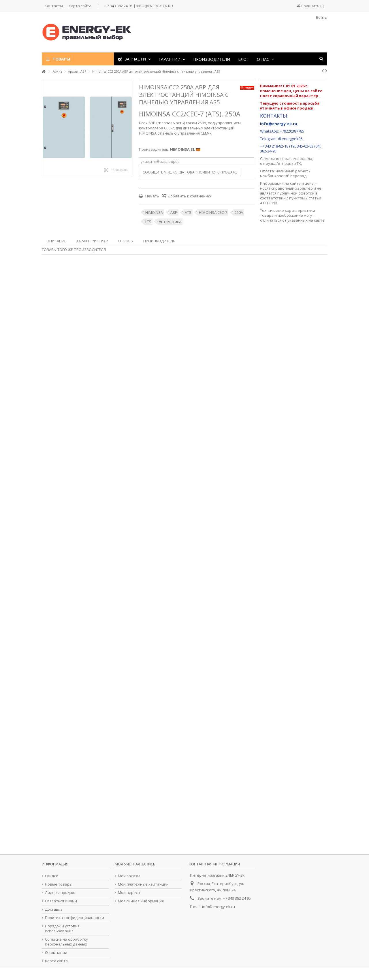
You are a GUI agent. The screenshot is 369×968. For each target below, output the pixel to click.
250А (239, 212)
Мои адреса (129, 892)
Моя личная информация (141, 901)
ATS (188, 212)
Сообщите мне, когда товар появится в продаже (190, 172)
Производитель (159, 241)
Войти (321, 17)
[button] (172, 58)
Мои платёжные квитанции (143, 884)
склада (306, 158)
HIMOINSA (154, 212)
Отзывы (125, 241)
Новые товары (58, 884)
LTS (148, 221)
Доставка (54, 909)
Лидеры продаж (60, 892)
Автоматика (170, 221)
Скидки (51, 875)
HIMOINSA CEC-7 (213, 212)
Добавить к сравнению (189, 196)
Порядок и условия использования (62, 928)
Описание (56, 241)
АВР (173, 212)
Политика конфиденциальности (74, 917)
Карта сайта (80, 5)
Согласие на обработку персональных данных (66, 942)
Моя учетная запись (135, 864)
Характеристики (92, 241)
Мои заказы (129, 875)
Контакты (54, 5)
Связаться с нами (61, 901)
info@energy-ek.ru (218, 906)
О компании (56, 952)
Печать (151, 196)
